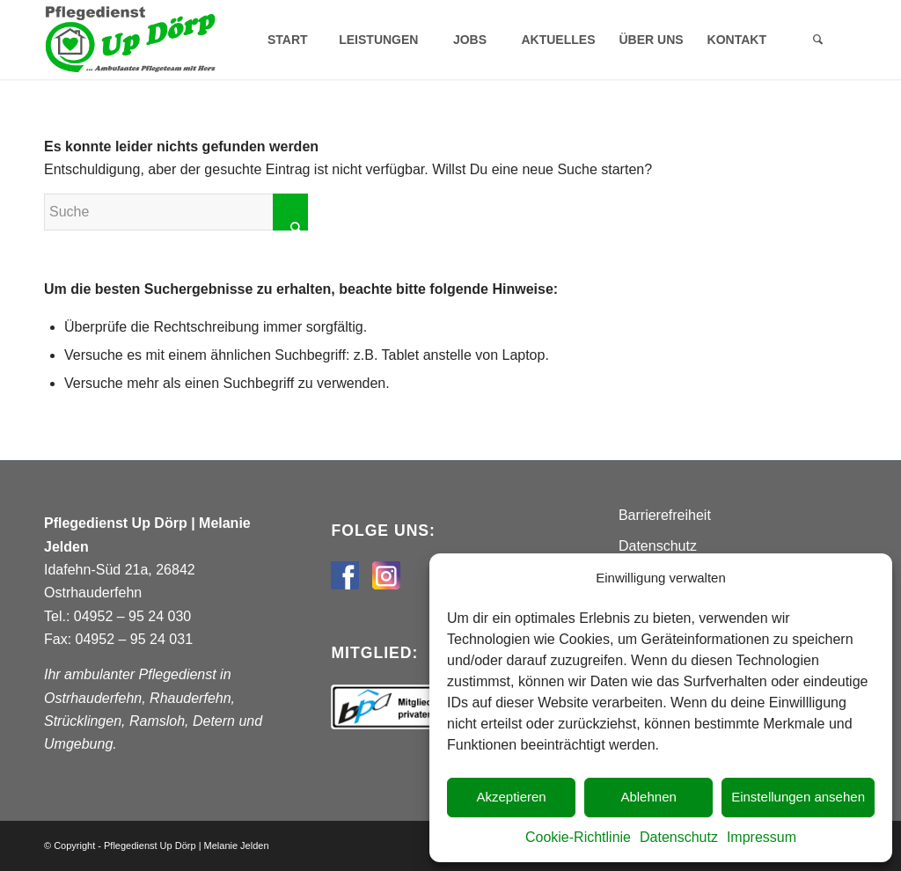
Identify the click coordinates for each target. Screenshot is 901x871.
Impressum (761, 837)
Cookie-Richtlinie (578, 837)
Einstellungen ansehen (798, 796)
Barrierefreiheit (665, 515)
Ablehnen (648, 796)
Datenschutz (679, 837)
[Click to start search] (290, 212)
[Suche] (817, 39)
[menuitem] (286, 39)
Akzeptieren (511, 796)
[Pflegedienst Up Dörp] (130, 39)
